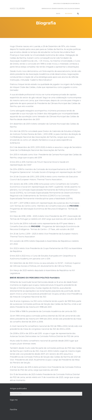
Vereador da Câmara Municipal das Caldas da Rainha (61, 8)
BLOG (58, 13)
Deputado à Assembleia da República (66, 3)
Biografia (68, 13)
